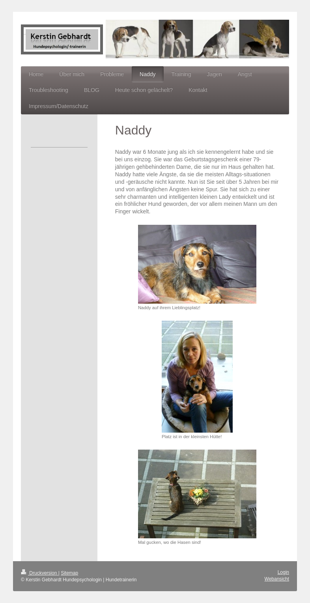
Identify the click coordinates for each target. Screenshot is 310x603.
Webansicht (277, 579)
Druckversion (39, 573)
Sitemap (69, 573)
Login (283, 572)
